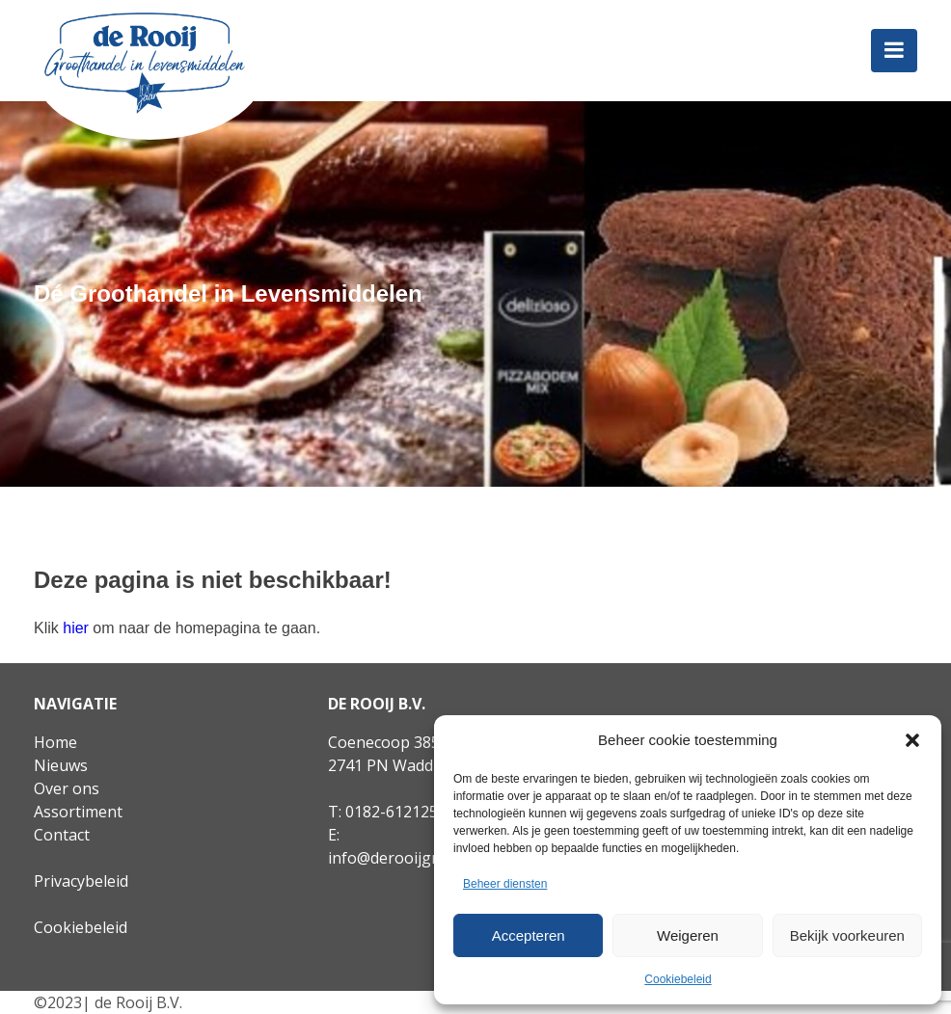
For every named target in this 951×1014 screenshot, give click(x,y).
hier (76, 628)
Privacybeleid (81, 881)
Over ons (66, 788)
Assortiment (78, 811)
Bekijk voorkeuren (847, 935)
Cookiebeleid (677, 979)
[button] (912, 740)
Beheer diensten (505, 884)
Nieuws (61, 765)
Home (55, 742)
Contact (62, 834)
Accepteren (528, 935)
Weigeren (688, 935)
